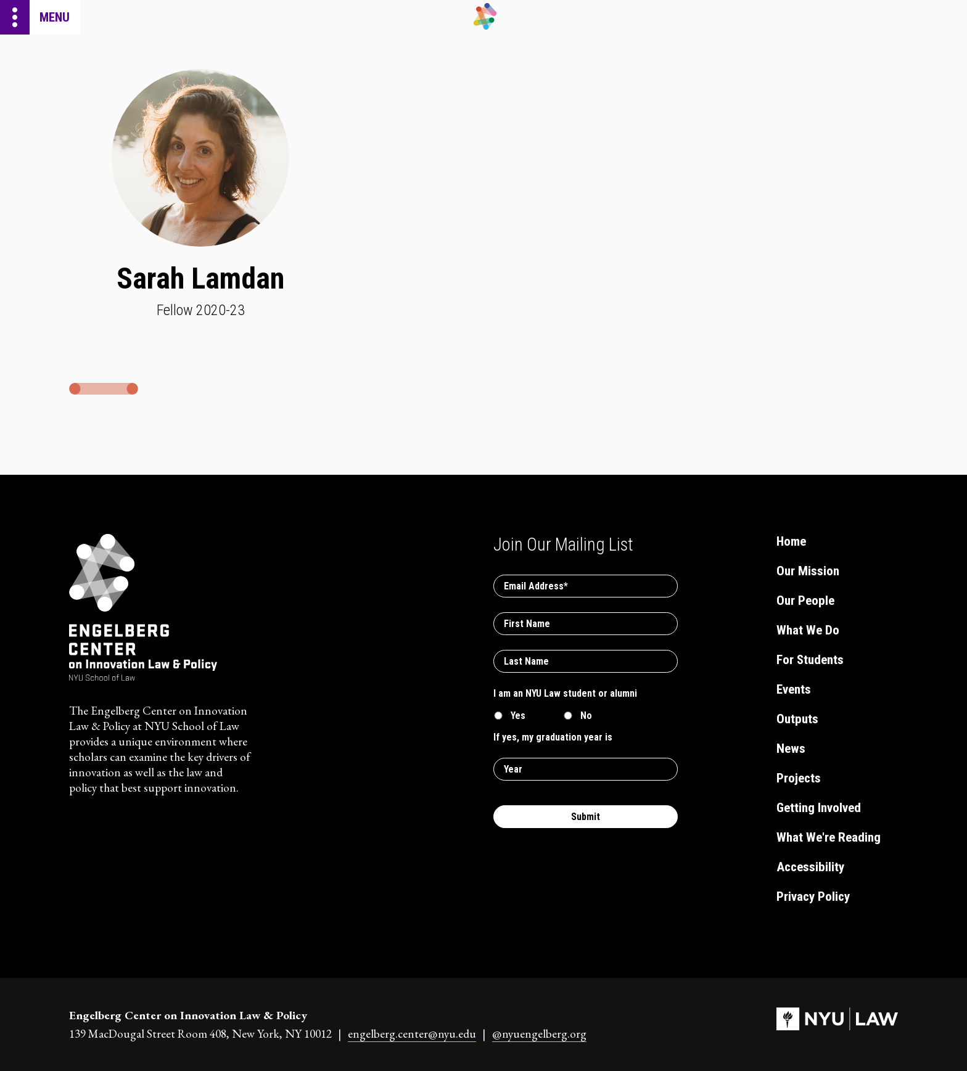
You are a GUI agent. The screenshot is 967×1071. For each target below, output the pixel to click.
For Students (810, 659)
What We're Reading (828, 837)
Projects (798, 778)
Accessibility (810, 867)
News (790, 748)
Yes (518, 715)
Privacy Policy (813, 896)
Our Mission (807, 571)
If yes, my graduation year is (552, 737)
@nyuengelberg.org (539, 1033)
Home (791, 541)
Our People (805, 600)
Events (793, 689)
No (586, 715)
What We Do (807, 630)
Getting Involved (818, 807)
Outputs (797, 719)
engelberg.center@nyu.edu (412, 1033)
